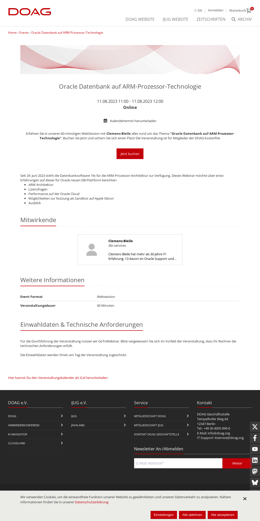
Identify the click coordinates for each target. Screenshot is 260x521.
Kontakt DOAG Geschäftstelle (156, 434)
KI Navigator (17, 434)
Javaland (78, 425)
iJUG (74, 416)
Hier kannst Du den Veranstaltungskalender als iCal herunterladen (58, 377)
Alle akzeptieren (223, 515)
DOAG (12, 416)
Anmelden (215, 10)
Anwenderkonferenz (23, 425)
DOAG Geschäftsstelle (213, 414)
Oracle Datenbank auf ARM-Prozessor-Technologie (67, 32)
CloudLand (16, 443)
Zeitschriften (211, 19)
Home (12, 32)
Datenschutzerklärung (91, 502)
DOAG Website (140, 19)
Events (24, 32)
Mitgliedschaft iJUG (148, 425)
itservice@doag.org (229, 437)
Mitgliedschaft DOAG (150, 416)
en (200, 10)
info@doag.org (219, 433)
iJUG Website (175, 19)
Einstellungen (164, 515)
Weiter (237, 463)
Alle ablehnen (192, 515)
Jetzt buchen (130, 153)
